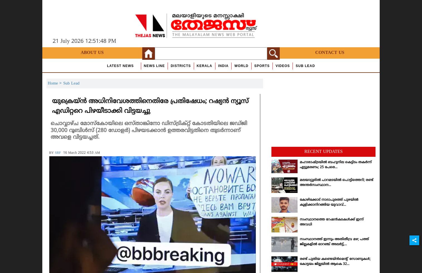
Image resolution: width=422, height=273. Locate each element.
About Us (92, 53)
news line (154, 66)
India (223, 66)
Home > (55, 83)
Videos (283, 66)
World (241, 66)
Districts (181, 66)
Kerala (204, 66)
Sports (262, 66)
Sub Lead (305, 66)
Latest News (120, 66)
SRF (58, 153)
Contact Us (329, 53)
